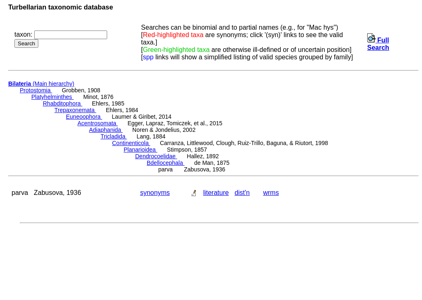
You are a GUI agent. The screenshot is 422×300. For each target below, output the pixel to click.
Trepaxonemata (75, 110)
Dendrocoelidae (156, 156)
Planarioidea (140, 149)
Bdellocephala (166, 162)
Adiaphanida (106, 130)
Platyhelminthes (52, 97)
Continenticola (131, 143)
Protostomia (36, 90)
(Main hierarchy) (41, 83)
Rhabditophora (62, 103)
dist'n (242, 192)
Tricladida (114, 136)
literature (216, 192)
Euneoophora (84, 116)
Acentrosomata (97, 123)
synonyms (155, 192)
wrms (271, 192)
